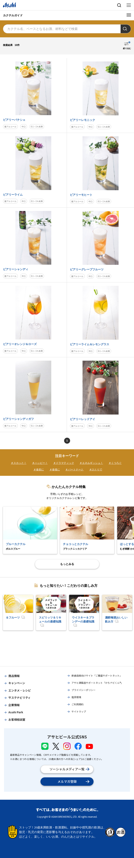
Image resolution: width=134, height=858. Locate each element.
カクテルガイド (13, 15)
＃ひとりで (95, 469)
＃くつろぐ (115, 462)
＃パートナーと (74, 469)
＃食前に (38, 469)
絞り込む (127, 48)
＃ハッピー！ (40, 462)
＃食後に (54, 469)
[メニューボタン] (129, 15)
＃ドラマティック (63, 462)
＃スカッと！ (18, 462)
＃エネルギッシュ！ (91, 462)
